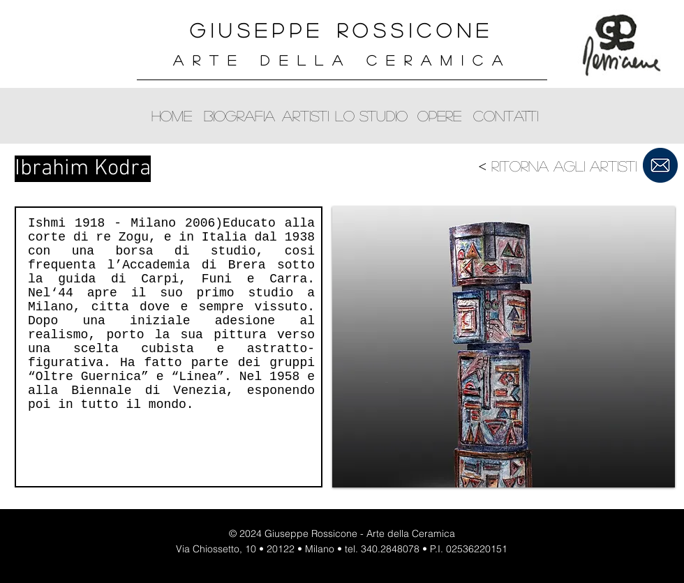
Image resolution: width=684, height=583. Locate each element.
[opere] (439, 116)
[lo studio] (371, 116)
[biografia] (239, 116)
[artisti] (305, 116)
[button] (503, 346)
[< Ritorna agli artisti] (556, 166)
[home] (171, 116)
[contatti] (505, 116)
